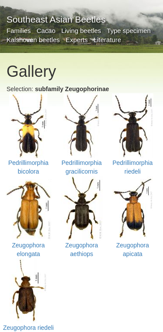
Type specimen (129, 30)
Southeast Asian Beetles (56, 19)
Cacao (46, 30)
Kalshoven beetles (33, 39)
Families (19, 30)
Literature (107, 39)
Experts (77, 39)
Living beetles (81, 30)
